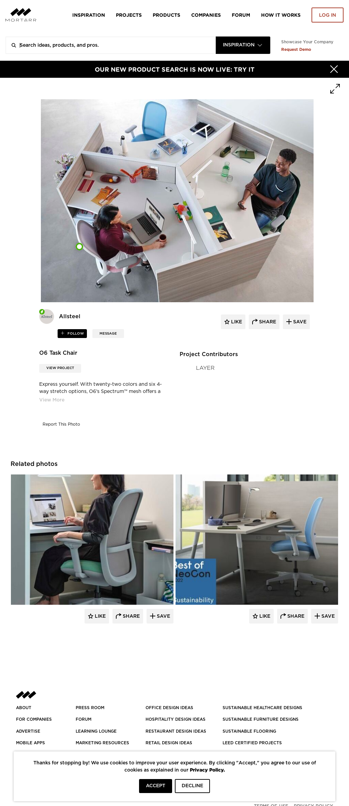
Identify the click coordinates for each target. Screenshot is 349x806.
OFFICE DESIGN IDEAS (169, 708)
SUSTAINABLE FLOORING (249, 731)
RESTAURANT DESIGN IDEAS (176, 731)
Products (166, 14)
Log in (327, 15)
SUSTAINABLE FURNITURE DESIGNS (261, 719)
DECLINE (192, 785)
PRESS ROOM (90, 708)
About (23, 708)
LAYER (205, 368)
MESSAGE (108, 333)
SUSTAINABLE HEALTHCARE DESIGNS (262, 708)
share (267, 322)
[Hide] (334, 69)
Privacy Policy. (207, 769)
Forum (241, 14)
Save (162, 616)
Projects (129, 14)
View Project (60, 368)
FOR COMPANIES (34, 719)
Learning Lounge (96, 731)
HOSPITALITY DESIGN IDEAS (176, 719)
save (299, 322)
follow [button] (75, 333)
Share (130, 616)
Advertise (28, 731)
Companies (206, 14)
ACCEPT (155, 785)
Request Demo (296, 49)
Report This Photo (61, 424)
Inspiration (88, 14)
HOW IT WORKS (281, 14)
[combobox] (243, 45)
